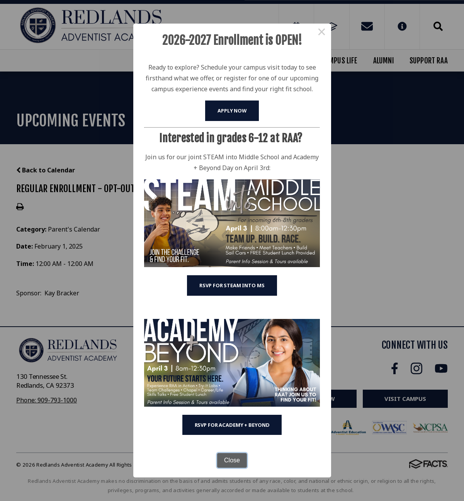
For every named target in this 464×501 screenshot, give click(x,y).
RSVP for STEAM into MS (231, 285)
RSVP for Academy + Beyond (232, 424)
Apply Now (232, 110)
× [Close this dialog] (321, 33)
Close (232, 460)
